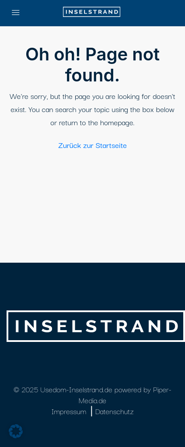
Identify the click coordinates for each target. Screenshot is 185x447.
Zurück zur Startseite (92, 145)
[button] (15, 431)
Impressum (68, 411)
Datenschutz (114, 411)
